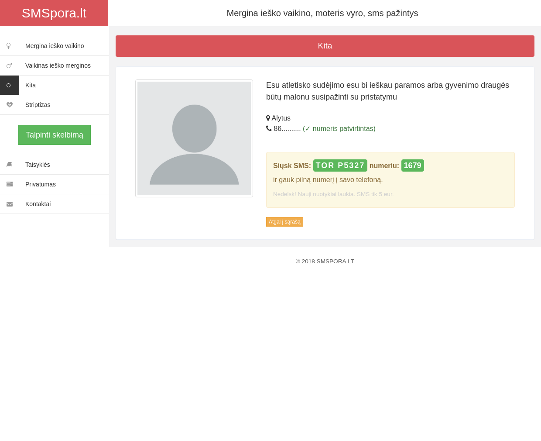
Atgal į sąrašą (285, 222)
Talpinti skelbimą (54, 135)
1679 (412, 165)
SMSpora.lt (54, 13)
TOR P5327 (340, 165)
